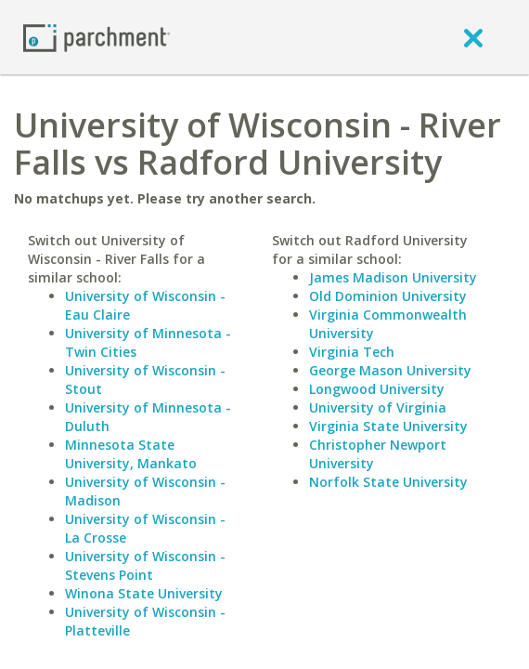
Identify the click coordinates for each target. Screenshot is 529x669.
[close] (473, 37)
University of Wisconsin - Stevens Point (145, 565)
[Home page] (96, 37)
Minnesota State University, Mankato (131, 454)
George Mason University (390, 370)
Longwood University (377, 389)
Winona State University (144, 593)
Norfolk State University (388, 482)
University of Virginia (377, 407)
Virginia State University (388, 426)
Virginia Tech (351, 352)
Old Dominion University (388, 296)
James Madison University (393, 277)
